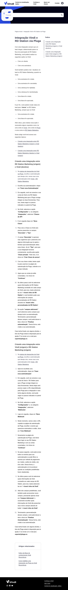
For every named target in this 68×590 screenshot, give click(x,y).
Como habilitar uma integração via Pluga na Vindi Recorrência (28, 563)
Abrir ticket (47, 583)
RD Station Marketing (32, 130)
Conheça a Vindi (48, 581)
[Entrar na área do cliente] (62, 3)
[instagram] (7, 586)
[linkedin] (10, 586)
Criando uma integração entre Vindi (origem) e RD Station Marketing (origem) (54, 54)
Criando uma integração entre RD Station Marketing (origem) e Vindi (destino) (28, 144)
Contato (57, 3)
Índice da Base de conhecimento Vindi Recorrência (25, 555)
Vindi (25, 128)
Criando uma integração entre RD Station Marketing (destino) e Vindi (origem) (28, 153)
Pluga (38, 128)
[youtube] (12, 586)
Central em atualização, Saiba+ (53, 586)
